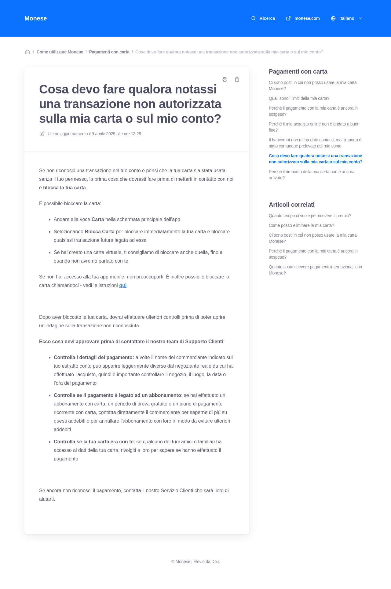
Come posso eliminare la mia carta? (301, 225)
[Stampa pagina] (225, 79)
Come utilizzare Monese (60, 51)
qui (122, 285)
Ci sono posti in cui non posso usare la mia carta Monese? (312, 85)
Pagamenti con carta (109, 51)
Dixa (215, 561)
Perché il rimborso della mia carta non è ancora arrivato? (311, 174)
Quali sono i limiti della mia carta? (299, 98)
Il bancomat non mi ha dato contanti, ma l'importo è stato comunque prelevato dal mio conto (315, 142)
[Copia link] (237, 79)
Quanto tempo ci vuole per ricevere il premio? (310, 215)
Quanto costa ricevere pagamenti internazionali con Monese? (315, 269)
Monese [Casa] (35, 18)
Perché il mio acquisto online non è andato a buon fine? (314, 127)
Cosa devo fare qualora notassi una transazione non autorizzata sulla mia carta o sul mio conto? (229, 51)
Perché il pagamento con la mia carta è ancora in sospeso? (313, 111)
